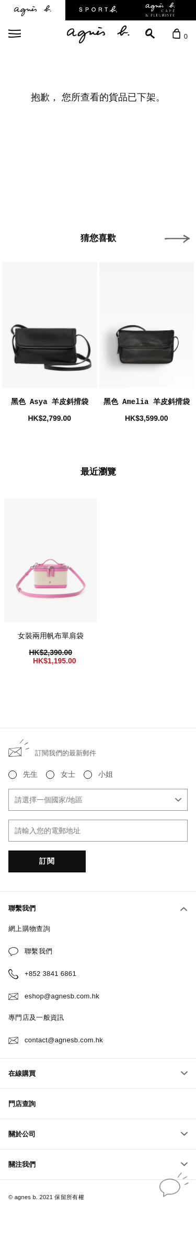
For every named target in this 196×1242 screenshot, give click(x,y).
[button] (177, 238)
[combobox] (98, 800)
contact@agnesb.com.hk (64, 1040)
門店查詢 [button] (22, 1104)
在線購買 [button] (98, 1073)
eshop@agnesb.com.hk (62, 996)
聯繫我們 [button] (97, 908)
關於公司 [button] (98, 1134)
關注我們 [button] (98, 1164)
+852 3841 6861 (50, 974)
